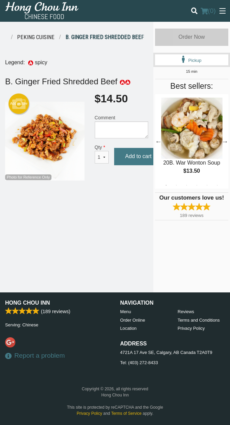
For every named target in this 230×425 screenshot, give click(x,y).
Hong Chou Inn (27, 303)
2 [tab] (176, 185)
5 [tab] (206, 185)
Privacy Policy (191, 328)
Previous (158, 141)
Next (224, 141)
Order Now (192, 37)
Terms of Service (126, 413)
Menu (125, 311)
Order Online (132, 320)
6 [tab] (217, 185)
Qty (102, 154)
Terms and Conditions (199, 320)
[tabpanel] (192, 141)
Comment (122, 126)
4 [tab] (196, 185)
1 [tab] (166, 185)
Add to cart (138, 156)
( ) (208, 11)
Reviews (186, 311)
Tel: (139, 362)
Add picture (19, 104)
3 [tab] (186, 185)
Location (128, 328)
